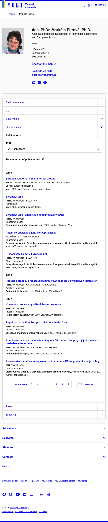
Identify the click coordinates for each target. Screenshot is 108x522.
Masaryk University (19, 507)
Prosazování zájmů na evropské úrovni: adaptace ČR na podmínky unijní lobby (53, 361)
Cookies (43, 511)
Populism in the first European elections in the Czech (37, 322)
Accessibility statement (26, 511)
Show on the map (44, 64)
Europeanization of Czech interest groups (30, 178)
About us (7, 447)
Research (8, 438)
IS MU (24, 481)
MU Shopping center (65, 481)
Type (8, 142)
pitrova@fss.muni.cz (44, 74)
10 (80, 384)
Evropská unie (14, 196)
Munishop (82, 481)
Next (89, 384)
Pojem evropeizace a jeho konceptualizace (31, 232)
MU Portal (47, 481)
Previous (21, 384)
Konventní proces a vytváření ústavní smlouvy (33, 304)
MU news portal (10, 481)
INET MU (34, 481)
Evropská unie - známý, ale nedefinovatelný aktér (35, 214)
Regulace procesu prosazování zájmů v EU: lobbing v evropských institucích (51, 281)
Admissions (9, 428)
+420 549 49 (42, 71)
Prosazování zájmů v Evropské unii (27, 254)
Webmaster (7, 511)
